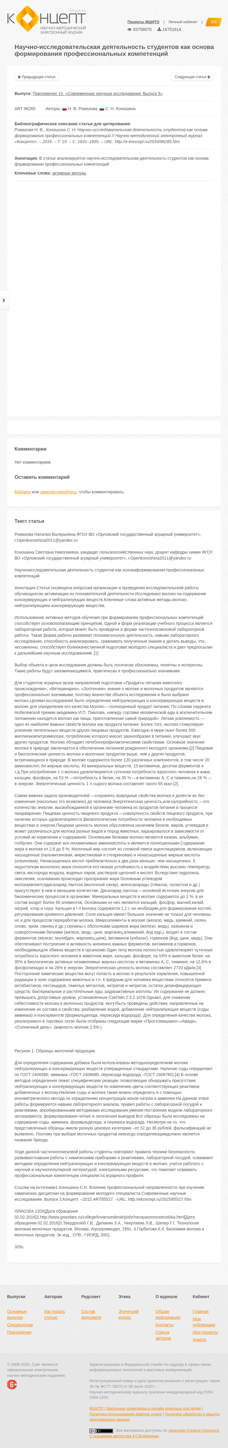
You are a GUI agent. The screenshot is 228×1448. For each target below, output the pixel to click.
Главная (200, 1311)
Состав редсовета (91, 1314)
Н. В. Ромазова (79, 108)
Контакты (164, 1324)
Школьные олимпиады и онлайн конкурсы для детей (154, 1408)
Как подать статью (54, 1314)
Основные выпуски (17, 1314)
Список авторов (163, 1335)
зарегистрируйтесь (58, 491)
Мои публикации (204, 1321)
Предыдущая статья (36, 77)
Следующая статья (192, 77)
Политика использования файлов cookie (125, 1414)
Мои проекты (205, 1332)
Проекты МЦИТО (143, 22)
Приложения (19, 1332)
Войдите (23, 491)
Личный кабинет (182, 22)
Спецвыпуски (20, 1324)
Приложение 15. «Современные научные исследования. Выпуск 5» (98, 93)
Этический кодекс (128, 1314)
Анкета (199, 1339)
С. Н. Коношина (117, 108)
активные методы (69, 173)
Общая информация (168, 1314)
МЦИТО (96, 1408)
